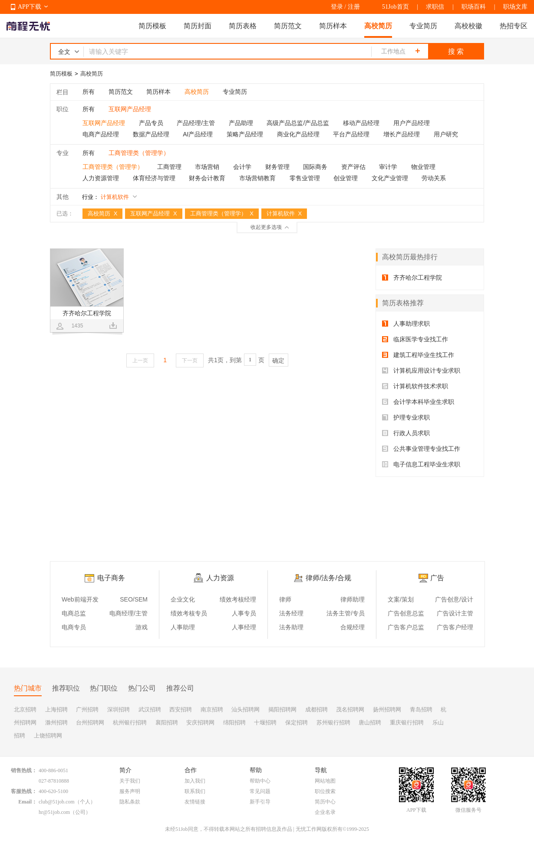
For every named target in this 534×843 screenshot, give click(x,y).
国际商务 (315, 166)
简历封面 (197, 26)
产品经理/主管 (196, 122)
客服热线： (24, 791)
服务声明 (129, 791)
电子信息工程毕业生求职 (421, 464)
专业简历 (423, 26)
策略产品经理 (245, 134)
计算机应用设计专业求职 (421, 370)
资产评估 (353, 166)
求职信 (435, 6)
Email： (27, 802)
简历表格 (243, 26)
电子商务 (111, 578)
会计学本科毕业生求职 (418, 401)
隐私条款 (129, 802)
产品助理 (241, 122)
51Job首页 (395, 6)
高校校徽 (468, 26)
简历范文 (288, 26)
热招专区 (513, 26)
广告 (437, 578)
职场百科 (473, 6)
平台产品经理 (351, 134)
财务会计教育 (207, 178)
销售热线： (24, 770)
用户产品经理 (411, 122)
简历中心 (325, 802)
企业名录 (325, 812)
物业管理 (423, 166)
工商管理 (169, 166)
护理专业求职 (406, 417)
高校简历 (378, 26)
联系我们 (195, 791)
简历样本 (333, 26)
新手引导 (260, 802)
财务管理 (277, 166)
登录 (337, 6)
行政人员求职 (406, 433)
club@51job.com (57, 802)
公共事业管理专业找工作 (421, 448)
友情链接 (195, 802)
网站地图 (325, 781)
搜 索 (456, 51)
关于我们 (129, 781)
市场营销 (207, 166)
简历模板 (152, 26)
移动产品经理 (361, 122)
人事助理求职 (406, 323)
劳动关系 (434, 178)
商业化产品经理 (298, 134)
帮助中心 (260, 781)
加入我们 (195, 781)
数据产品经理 (151, 134)
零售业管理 (305, 178)
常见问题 (260, 791)
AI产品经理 (198, 134)
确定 (278, 360)
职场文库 (515, 6)
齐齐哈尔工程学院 (412, 277)
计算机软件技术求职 (415, 386)
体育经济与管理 (154, 178)
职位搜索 (325, 791)
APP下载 (29, 6)
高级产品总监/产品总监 (298, 122)
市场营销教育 (257, 178)
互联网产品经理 (103, 122)
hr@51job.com (54, 812)
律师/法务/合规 (328, 578)
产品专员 (151, 122)
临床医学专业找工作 (415, 339)
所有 (88, 91)
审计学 (388, 166)
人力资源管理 (100, 178)
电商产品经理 (100, 134)
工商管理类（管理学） (112, 166)
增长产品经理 (401, 134)
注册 (354, 6)
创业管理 (345, 178)
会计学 (242, 166)
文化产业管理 (390, 178)
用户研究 (446, 134)
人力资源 (220, 578)
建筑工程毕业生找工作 (418, 354)
